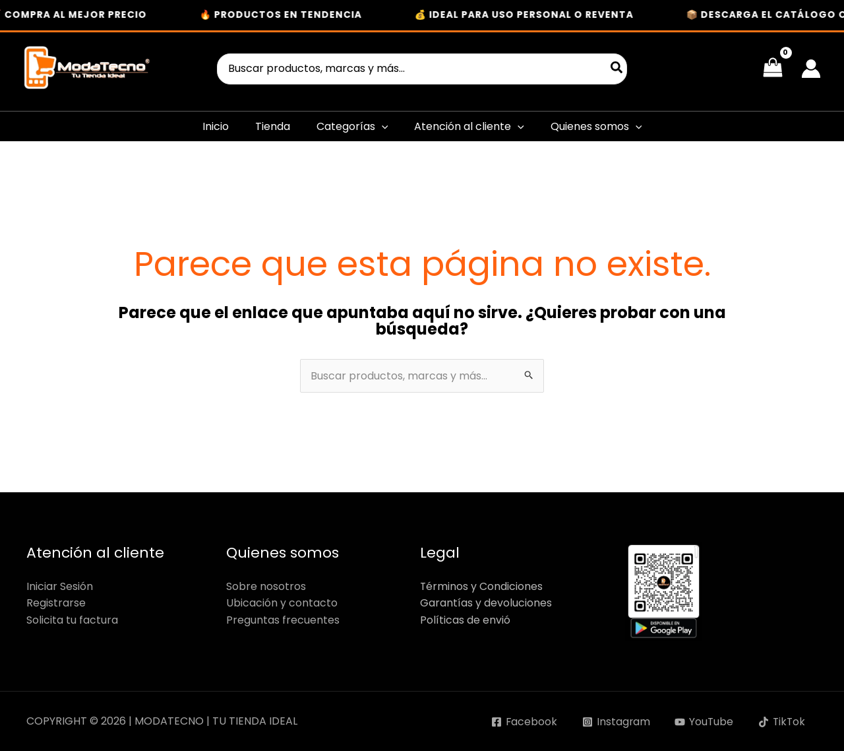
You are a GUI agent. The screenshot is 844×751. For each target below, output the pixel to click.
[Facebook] (520, 722)
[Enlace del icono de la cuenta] (811, 69)
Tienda (272, 126)
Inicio (215, 126)
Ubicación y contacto (282, 602)
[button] (381, 126)
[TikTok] (781, 722)
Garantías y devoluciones (486, 602)
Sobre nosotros (266, 586)
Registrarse (56, 602)
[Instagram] (613, 722)
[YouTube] (703, 722)
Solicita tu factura (72, 620)
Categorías (352, 126)
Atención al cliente (469, 126)
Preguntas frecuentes (283, 620)
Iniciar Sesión (59, 586)
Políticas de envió (465, 620)
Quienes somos (596, 126)
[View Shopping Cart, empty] (772, 68)
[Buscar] (617, 69)
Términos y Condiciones (481, 586)
